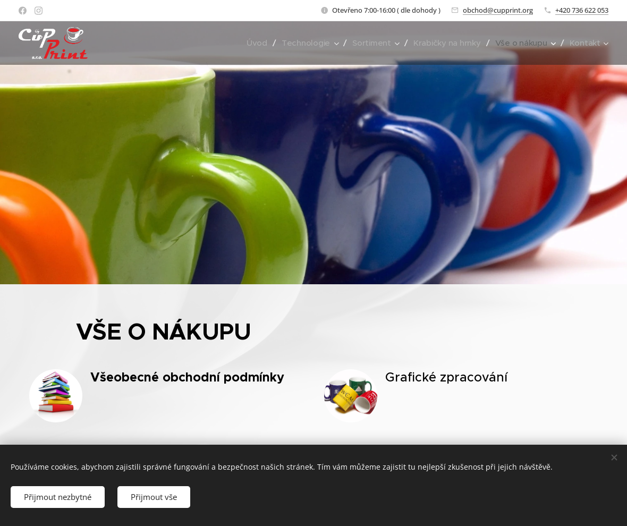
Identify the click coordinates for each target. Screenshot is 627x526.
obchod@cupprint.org (498, 10)
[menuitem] (252, 43)
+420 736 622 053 (581, 10)
